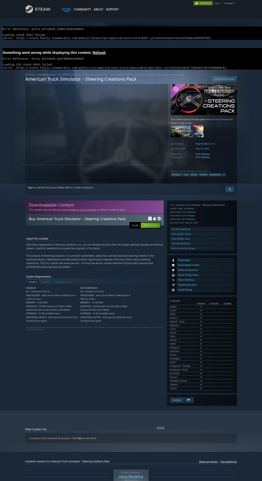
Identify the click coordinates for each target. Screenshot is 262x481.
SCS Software (203, 158)
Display (127, 436)
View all (160, 369)
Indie (186, 179)
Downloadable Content (121, 78)
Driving (194, 179)
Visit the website (181, 309)
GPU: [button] (190, 447)
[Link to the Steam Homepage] (40, 12)
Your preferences (229, 402)
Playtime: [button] (105, 447)
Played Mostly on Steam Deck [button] (131, 447)
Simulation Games (47, 78)
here (80, 379)
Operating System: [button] (161, 447)
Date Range (94, 436)
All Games (30, 78)
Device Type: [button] (206, 447)
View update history (181, 314)
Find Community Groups (183, 328)
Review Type (33, 436)
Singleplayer (215, 179)
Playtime (111, 436)
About (98, 9)
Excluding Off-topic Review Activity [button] (78, 447)
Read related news (180, 319)
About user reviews (208, 402)
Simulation (176, 179)
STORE (66, 9)
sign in (217, 3)
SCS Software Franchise (69, 78)
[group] (131, 447)
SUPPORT (112, 9)
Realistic (203, 179)
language (229, 3)
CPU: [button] (178, 447)
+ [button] (223, 179)
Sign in (31, 192)
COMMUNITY (82, 9)
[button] (151, 229)
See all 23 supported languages (185, 275)
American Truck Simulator (95, 78)
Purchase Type (55, 436)
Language (75, 436)
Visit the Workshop (180, 323)
